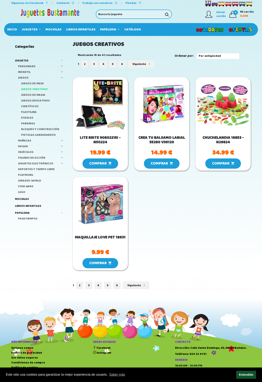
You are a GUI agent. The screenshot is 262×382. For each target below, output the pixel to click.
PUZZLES (27, 118)
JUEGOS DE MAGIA (33, 95)
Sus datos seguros (24, 357)
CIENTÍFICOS (29, 106)
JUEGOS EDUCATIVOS (35, 101)
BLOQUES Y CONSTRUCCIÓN (40, 129)
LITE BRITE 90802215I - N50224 (100, 140)
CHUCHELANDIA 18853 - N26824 (223, 140)
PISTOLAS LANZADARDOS (38, 135)
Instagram (102, 353)
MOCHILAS (53, 29)
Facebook (102, 348)
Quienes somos (22, 348)
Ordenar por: (184, 56)
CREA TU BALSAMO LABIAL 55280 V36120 (161, 140)
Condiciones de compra (28, 362)
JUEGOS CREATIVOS (34, 89)
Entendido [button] (246, 374)
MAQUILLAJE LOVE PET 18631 (100, 237)
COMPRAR (100, 163)
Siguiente (141, 64)
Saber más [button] (117, 374)
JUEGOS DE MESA (32, 83)
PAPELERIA (110, 29)
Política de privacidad (26, 353)
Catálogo (132, 29)
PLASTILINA (29, 112)
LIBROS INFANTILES (80, 29)
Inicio (12, 29)
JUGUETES (31, 29)
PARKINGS (28, 123)
